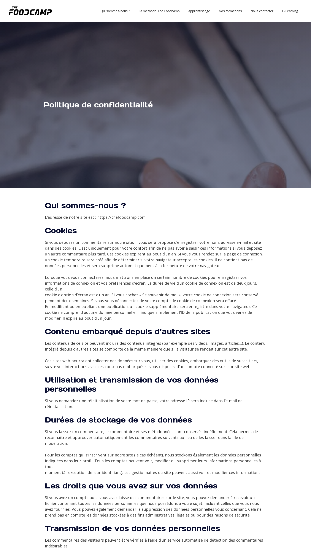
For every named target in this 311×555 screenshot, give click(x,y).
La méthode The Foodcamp (159, 11)
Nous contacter (262, 11)
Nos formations (230, 11)
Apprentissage (199, 11)
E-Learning (290, 11)
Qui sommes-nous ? (115, 11)
